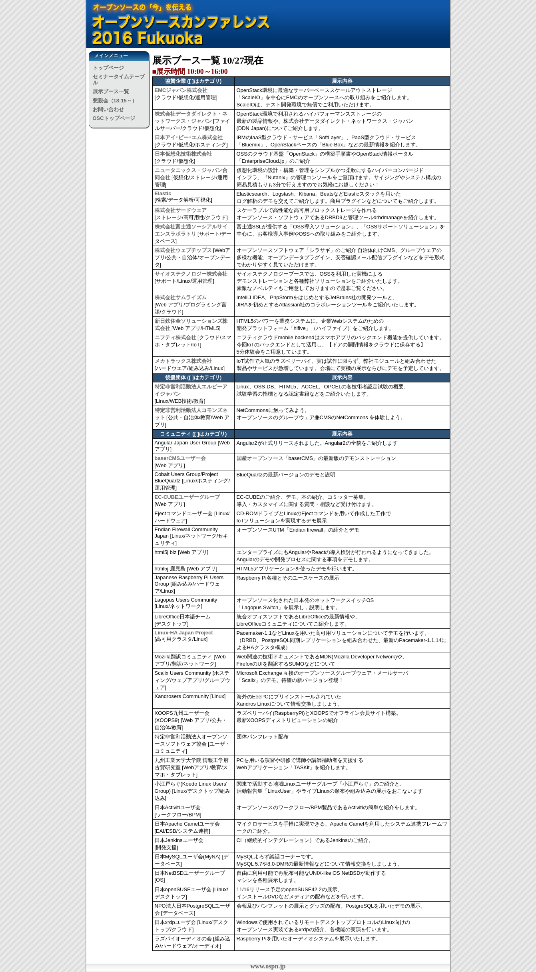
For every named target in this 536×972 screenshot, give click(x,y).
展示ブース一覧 (111, 91)
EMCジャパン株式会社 (181, 90)
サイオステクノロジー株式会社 (191, 274)
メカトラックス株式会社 (183, 361)
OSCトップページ (114, 118)
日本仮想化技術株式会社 (183, 154)
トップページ (108, 68)
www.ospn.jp (267, 966)
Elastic (163, 193)
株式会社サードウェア (181, 210)
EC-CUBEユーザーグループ (187, 497)
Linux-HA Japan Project (184, 633)
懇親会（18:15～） (115, 101)
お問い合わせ (108, 109)
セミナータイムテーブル (119, 79)
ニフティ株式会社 (175, 337)
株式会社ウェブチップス (183, 250)
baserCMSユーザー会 (180, 458)
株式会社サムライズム (181, 297)
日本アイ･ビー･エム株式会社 (189, 137)
